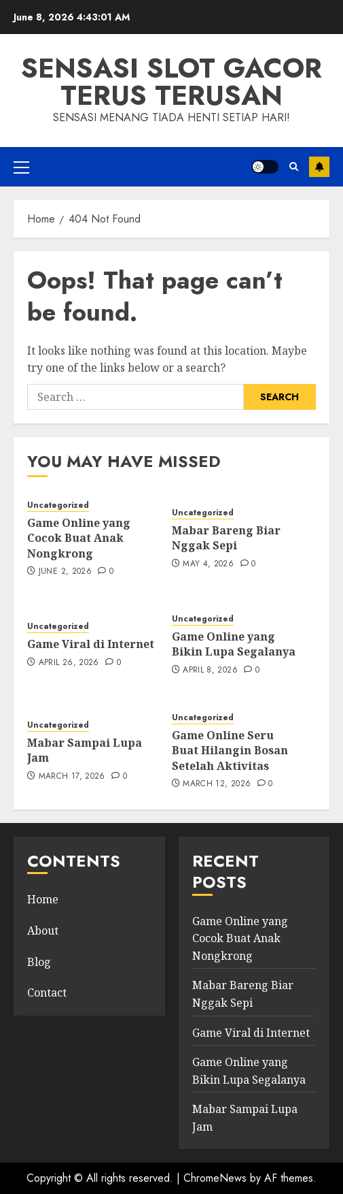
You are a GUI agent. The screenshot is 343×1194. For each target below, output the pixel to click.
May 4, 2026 (208, 564)
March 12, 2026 (217, 784)
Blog (39, 961)
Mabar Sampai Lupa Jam (84, 750)
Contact (47, 992)
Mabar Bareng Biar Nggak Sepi (226, 538)
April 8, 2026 (210, 670)
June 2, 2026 (65, 571)
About (42, 930)
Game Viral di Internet (90, 643)
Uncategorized (58, 505)
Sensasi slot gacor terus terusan (171, 81)
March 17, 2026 (72, 776)
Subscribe (319, 167)
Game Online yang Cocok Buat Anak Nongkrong (78, 538)
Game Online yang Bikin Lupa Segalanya (233, 644)
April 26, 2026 (69, 663)
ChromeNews (215, 1178)
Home (42, 899)
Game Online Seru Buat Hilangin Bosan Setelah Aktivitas (230, 750)
